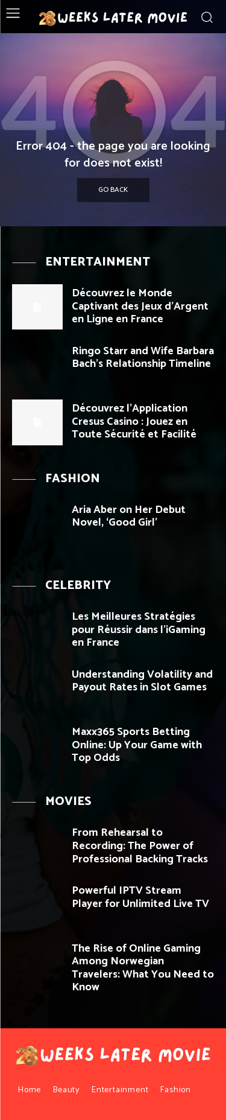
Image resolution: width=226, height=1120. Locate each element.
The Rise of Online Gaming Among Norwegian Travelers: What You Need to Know (143, 968)
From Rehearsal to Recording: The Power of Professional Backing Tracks (140, 846)
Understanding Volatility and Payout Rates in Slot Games (142, 681)
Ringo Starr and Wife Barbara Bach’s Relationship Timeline (143, 358)
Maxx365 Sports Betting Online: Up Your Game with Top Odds (137, 745)
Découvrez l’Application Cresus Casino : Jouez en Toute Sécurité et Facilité (134, 421)
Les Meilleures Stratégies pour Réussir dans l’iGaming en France (139, 630)
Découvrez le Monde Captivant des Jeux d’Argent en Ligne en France (140, 306)
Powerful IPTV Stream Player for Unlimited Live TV (140, 897)
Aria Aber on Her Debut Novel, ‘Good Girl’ (129, 516)
